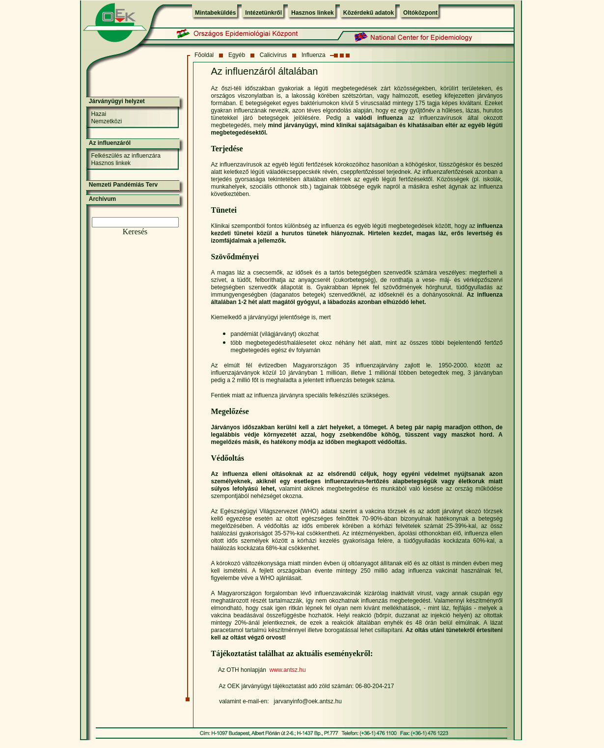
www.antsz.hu (288, 669)
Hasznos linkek (312, 12)
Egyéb (236, 55)
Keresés (135, 231)
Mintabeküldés (215, 12)
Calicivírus (273, 55)
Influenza (314, 55)
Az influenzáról (110, 142)
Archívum (102, 198)
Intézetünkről (263, 12)
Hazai (98, 114)
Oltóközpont (420, 12)
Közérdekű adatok (368, 12)
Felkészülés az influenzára (125, 155)
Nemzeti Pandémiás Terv (123, 184)
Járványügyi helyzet (117, 101)
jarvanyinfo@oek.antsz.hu (308, 701)
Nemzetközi (106, 121)
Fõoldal (204, 55)
